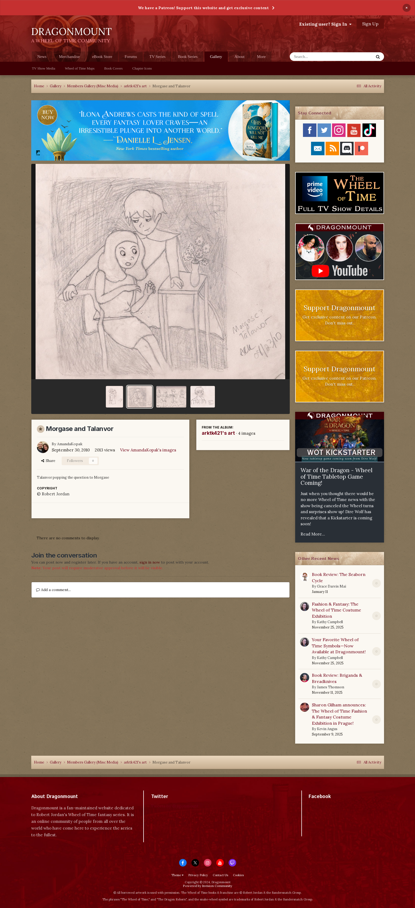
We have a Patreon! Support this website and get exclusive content (203, 7)
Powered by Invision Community (207, 886)
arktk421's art (218, 433)
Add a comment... (53, 589)
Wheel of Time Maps (80, 68)
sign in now (150, 562)
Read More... (313, 534)
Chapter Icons (142, 68)
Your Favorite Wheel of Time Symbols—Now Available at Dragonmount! (339, 645)
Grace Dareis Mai (331, 586)
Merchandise (69, 56)
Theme (177, 875)
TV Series (157, 56)
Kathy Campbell (330, 622)
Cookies (238, 875)
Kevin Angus (327, 729)
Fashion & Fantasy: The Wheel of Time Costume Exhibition (336, 610)
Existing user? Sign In (325, 24)
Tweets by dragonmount (175, 806)
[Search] (318, 56)
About (240, 56)
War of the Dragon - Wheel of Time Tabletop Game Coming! (336, 476)
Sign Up (370, 23)
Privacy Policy (198, 875)
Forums (131, 56)
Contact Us (220, 875)
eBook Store (102, 56)
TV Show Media (43, 68)
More (261, 56)
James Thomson (330, 687)
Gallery (216, 58)
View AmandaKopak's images (148, 450)
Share (48, 460)
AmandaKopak (69, 443)
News (42, 56)
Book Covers (113, 68)
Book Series (188, 56)
